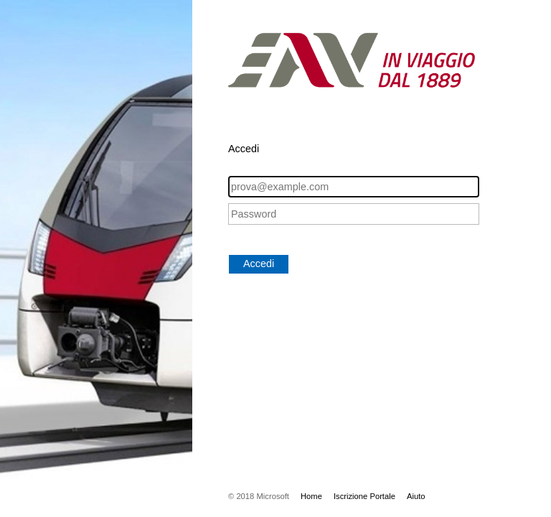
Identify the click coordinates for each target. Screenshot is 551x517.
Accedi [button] (258, 263)
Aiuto (416, 496)
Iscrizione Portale (364, 496)
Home (311, 496)
